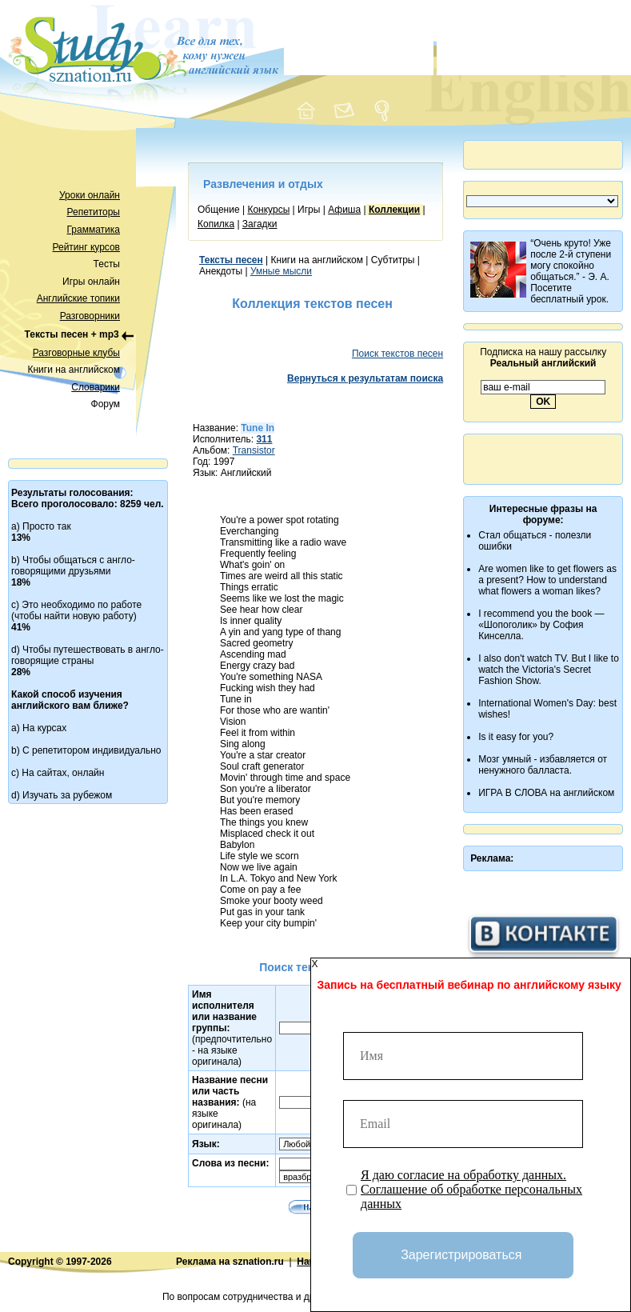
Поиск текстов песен (397, 353)
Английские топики (78, 298)
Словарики (95, 387)
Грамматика (93, 229)
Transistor (254, 450)
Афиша (344, 209)
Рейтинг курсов (87, 247)
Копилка (216, 224)
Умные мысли (281, 271)
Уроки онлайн (89, 195)
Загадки (260, 224)
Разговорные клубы (76, 352)
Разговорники (90, 316)
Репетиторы (93, 212)
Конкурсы (268, 209)
